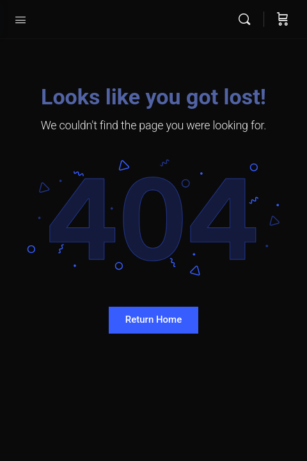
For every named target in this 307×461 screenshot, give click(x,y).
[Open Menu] (20, 18)
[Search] (247, 19)
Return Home (153, 319)
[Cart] (282, 19)
